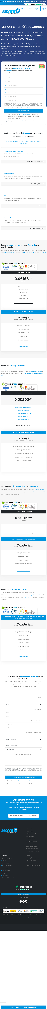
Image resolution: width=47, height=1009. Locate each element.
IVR (5, 196)
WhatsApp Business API (10, 218)
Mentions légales (35, 914)
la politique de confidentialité (25, 773)
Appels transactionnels (31, 846)
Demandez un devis (23, 346)
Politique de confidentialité (25, 114)
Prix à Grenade (35, 161)
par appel (23, 520)
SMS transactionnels (29, 253)
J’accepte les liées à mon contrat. (21, 121)
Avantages (29, 863)
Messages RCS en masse (32, 851)
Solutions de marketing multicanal (34, 865)
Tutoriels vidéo (35, 858)
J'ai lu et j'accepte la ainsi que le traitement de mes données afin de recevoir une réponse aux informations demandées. (23, 116)
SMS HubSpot (5, 868)
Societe (39, 697)
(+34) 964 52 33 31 (26, 8)
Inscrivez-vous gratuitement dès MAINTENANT (23, 815)
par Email (23, 401)
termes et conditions (20, 121)
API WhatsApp (29, 597)
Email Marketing (30, 836)
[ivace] (40, 911)
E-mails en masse (30, 838)
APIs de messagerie (7, 858)
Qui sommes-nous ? (31, 860)
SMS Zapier (5, 875)
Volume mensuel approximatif (33, 732)
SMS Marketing (29, 831)
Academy (28, 858)
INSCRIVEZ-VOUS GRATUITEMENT (23, 1007)
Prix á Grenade (37, 184)
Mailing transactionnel (31, 841)
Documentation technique (9, 878)
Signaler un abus (31, 917)
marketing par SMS (8, 253)
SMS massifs (29, 829)
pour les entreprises (36, 371)
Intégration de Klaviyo (7, 873)
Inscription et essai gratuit (23, 305)
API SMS (43, 253)
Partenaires (29, 868)
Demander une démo (36, 8)
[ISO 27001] (6, 911)
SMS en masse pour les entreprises (13, 151)
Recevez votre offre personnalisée (23, 319)
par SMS (23, 281)
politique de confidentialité (26, 107)
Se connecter (43, 8)
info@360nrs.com (23, 894)
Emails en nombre (9, 173)
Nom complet (38, 709)
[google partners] (20, 911)
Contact (28, 855)
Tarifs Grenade (36, 228)
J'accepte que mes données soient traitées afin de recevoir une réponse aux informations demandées (23, 785)
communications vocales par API (36, 492)
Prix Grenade (33, 206)
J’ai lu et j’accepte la (18, 780)
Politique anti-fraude (22, 917)
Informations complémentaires (23, 754)
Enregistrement (23, 111)
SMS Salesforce (6, 870)
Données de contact (36, 721)
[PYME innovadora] (13, 911)
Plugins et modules (7, 865)
